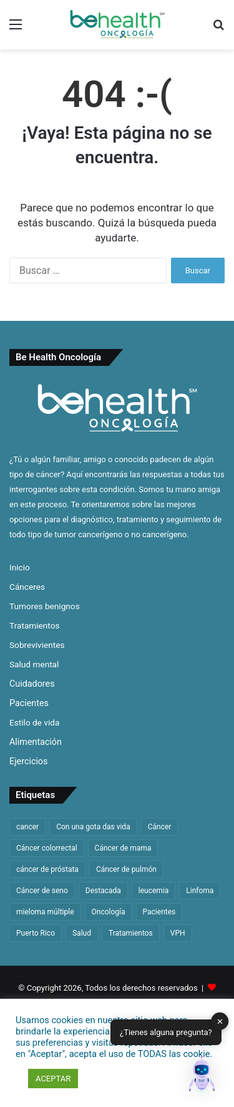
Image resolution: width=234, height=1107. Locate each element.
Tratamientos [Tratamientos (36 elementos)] (131, 933)
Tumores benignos (44, 606)
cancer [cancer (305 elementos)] (27, 826)
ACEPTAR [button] (53, 1078)
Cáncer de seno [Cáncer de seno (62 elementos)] (42, 890)
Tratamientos (34, 625)
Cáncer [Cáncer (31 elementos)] (160, 826)
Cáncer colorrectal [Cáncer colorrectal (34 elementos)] (46, 848)
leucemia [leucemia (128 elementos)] (154, 890)
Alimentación (35, 742)
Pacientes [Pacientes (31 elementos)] (159, 911)
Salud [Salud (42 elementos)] (81, 933)
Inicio (19, 567)
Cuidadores (32, 684)
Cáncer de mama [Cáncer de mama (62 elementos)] (123, 848)
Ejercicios (28, 761)
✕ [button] (220, 1021)
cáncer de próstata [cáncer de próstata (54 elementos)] (47, 869)
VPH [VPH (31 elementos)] (177, 933)
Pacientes (29, 703)
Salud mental (34, 664)
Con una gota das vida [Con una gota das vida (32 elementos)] (93, 826)
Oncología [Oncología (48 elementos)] (108, 911)
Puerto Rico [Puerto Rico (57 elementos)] (35, 933)
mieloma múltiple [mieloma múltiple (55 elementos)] (45, 911)
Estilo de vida (34, 722)
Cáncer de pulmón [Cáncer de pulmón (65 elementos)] (126, 869)
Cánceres (27, 587)
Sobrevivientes (37, 645)
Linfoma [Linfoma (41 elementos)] (199, 890)
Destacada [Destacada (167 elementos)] (103, 890)
